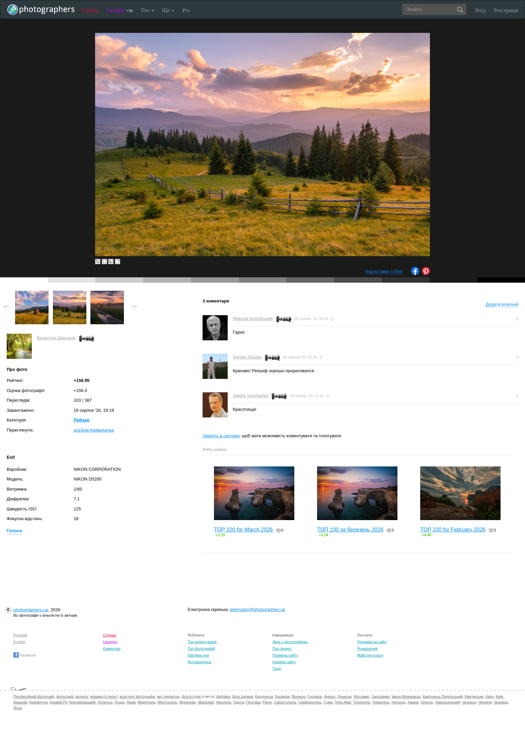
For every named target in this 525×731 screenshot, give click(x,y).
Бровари (282, 696)
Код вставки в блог (384, 271)
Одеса (238, 702)
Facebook (24, 655)
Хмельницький (447, 702)
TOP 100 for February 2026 (452, 529)
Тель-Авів (342, 702)
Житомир (361, 696)
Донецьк (344, 696)
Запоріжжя (381, 696)
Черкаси (469, 702)
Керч (489, 696)
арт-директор (168, 696)
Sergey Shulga (247, 356)
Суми (327, 702)
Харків (413, 702)
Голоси (14, 530)
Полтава (253, 702)
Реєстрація (506, 10)
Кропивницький (82, 702)
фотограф (64, 696)
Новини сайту (284, 662)
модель (82, 696)
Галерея (120, 10)
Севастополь (285, 702)
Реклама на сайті (372, 642)
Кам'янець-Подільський (442, 696)
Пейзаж (81, 420)
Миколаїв (206, 702)
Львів (131, 702)
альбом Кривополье (94, 430)
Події (277, 669)
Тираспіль (380, 702)
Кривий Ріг (58, 702)
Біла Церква (242, 696)
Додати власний (502, 304)
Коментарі (112, 648)
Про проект (282, 648)
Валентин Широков (56, 337)
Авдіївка (223, 696)
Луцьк (120, 702)
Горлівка (314, 696)
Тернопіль (361, 702)
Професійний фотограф (33, 696)
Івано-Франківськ (406, 696)
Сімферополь (309, 702)
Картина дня (198, 655)
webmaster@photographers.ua (257, 609)
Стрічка (90, 10)
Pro (186, 10)
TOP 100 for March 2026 (243, 529)
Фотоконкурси (199, 662)
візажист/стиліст (103, 696)
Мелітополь (167, 702)
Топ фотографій (201, 648)
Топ (147, 10)
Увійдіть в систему (221, 435)
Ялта (17, 708)
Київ (499, 696)
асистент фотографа (137, 696)
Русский (20, 635)
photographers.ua (30, 609)
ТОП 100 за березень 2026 (350, 529)
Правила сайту (285, 655)
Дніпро (329, 696)
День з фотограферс (290, 642)
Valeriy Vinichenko (250, 395)
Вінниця (298, 696)
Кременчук (38, 702)
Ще (168, 10)
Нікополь (223, 702)
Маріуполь (146, 702)
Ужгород (398, 702)
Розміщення (367, 648)
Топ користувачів (202, 642)
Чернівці (501, 702)
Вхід (480, 10)
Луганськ (104, 702)
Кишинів (20, 702)
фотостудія (191, 696)
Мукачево (187, 702)
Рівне (267, 702)
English (19, 642)
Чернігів (485, 702)
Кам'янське (474, 696)
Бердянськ (264, 696)
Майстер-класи (370, 655)
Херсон (427, 702)
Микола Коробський (253, 318)
